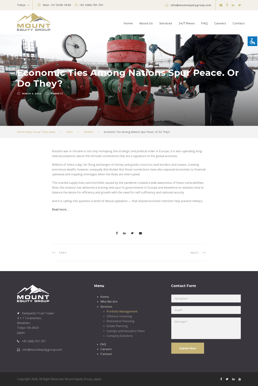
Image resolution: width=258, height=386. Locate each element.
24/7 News (187, 23)
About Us (146, 23)
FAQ (204, 23)
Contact (239, 23)
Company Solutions (120, 336)
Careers (220, 23)
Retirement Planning (120, 321)
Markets (57, 93)
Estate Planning (117, 326)
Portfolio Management (122, 311)
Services (165, 23)
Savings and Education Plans (126, 331)
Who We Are (109, 302)
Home (128, 23)
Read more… (60, 209)
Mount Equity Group (78, 379)
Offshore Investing (119, 316)
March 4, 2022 (31, 93)
